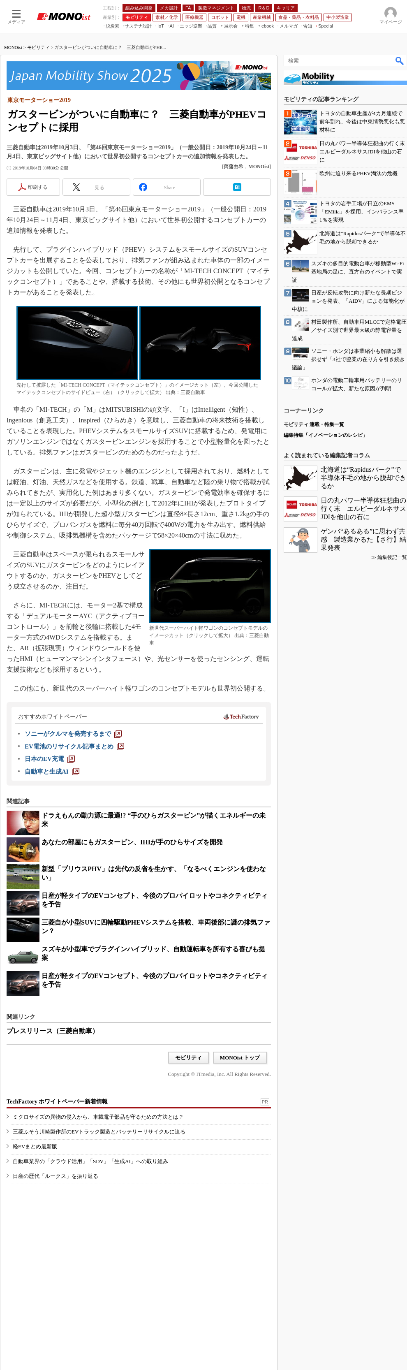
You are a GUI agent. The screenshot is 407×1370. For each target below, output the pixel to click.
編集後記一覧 (392, 557)
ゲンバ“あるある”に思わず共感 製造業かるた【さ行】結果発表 (363, 539)
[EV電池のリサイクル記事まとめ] (74, 746)
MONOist (13, 47)
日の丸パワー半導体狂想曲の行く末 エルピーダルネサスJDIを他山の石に (363, 508)
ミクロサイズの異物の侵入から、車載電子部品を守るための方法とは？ (98, 1117)
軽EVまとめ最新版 (35, 1146)
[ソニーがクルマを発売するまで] (73, 733)
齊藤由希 (233, 166)
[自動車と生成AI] (52, 771)
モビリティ (38, 47)
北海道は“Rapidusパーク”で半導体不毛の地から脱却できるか (363, 477)
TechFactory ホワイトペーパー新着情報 (57, 1102)
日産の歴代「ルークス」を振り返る (55, 1176)
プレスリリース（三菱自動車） (53, 1030)
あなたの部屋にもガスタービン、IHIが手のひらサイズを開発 (132, 842)
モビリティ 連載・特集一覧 (314, 424)
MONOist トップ (240, 1058)
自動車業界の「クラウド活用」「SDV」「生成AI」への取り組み (90, 1161)
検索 (400, 60)
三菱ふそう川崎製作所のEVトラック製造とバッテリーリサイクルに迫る (99, 1132)
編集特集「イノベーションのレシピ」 (326, 435)
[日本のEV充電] (50, 759)
